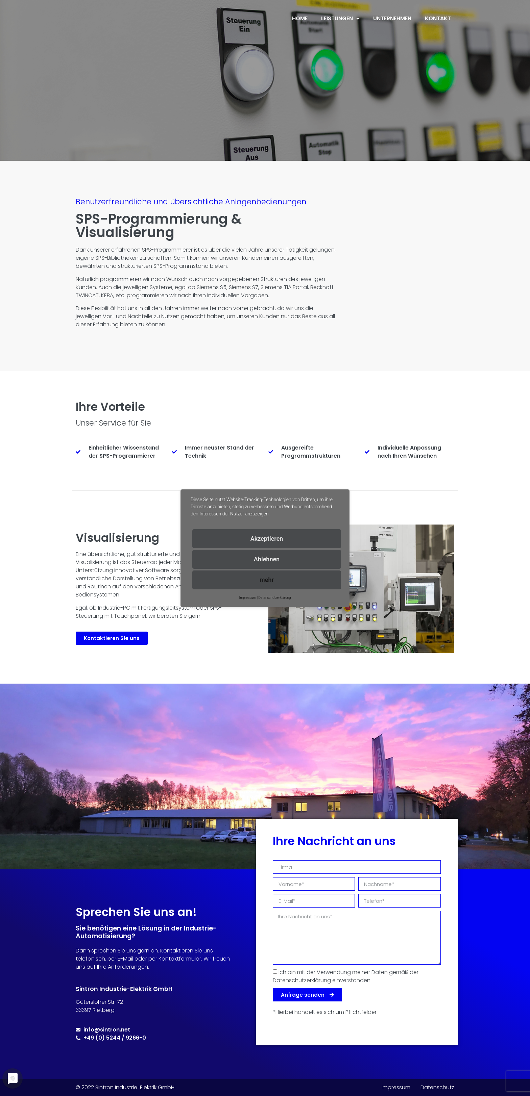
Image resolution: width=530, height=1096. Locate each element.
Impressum (396, 1087)
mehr (267, 579)
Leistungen (340, 18)
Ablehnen (267, 559)
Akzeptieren (266, 538)
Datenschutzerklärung (275, 598)
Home (300, 18)
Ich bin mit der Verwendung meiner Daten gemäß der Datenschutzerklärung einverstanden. (345, 976)
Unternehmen (392, 18)
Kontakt (438, 18)
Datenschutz (437, 1087)
